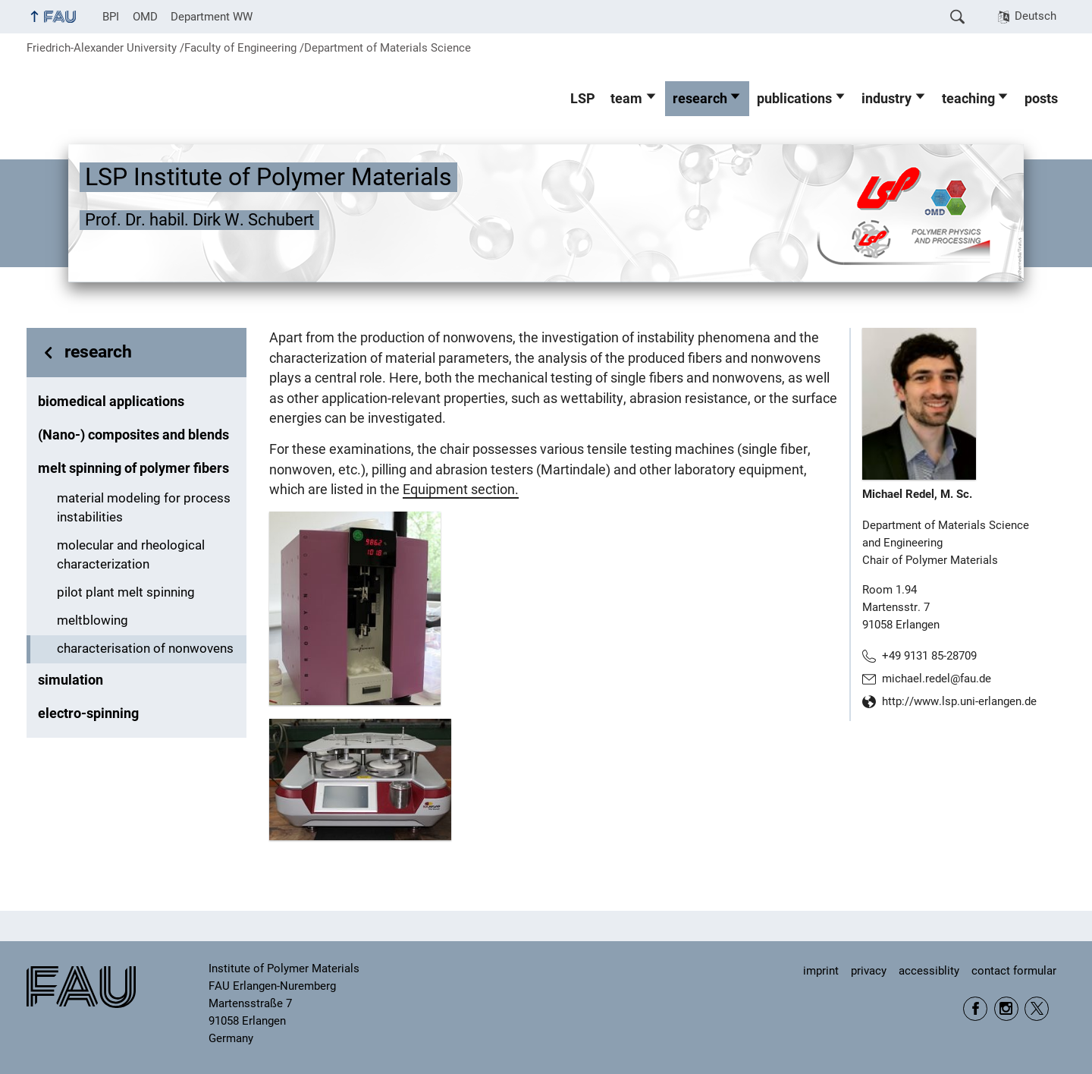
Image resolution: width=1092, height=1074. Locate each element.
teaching (968, 98)
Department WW (212, 17)
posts (1041, 98)
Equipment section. (461, 489)
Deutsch (1035, 16)
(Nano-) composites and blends (133, 435)
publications (794, 98)
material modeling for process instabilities (144, 507)
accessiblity (929, 971)
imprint (821, 971)
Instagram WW (1006, 1009)
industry (886, 98)
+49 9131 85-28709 (929, 656)
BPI (110, 17)
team (626, 98)
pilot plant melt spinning (126, 592)
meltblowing (92, 620)
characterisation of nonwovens (145, 648)
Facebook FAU (975, 1009)
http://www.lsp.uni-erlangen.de (959, 701)
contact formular (1013, 971)
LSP (582, 98)
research (700, 98)
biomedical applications (111, 401)
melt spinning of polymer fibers (133, 468)
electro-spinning (88, 713)
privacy (868, 971)
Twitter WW (1037, 1009)
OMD (145, 17)
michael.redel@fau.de (936, 678)
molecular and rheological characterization (131, 555)
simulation (70, 680)
